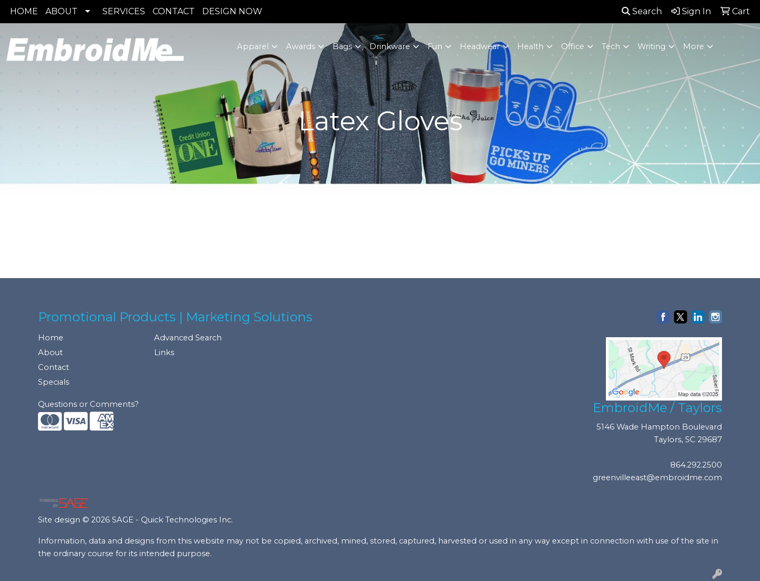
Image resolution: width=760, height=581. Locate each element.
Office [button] (572, 46)
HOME (24, 11)
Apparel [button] (253, 46)
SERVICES (123, 11)
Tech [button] (611, 46)
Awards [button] (300, 46)
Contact (53, 367)
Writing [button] (652, 46)
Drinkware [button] (389, 46)
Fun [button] (435, 46)
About (50, 352)
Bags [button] (342, 46)
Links (164, 352)
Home (50, 337)
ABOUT (61, 11)
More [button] (693, 46)
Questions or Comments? (88, 404)
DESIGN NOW (232, 11)
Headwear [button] (480, 46)
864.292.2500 (696, 465)
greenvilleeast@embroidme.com (657, 477)
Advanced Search (188, 337)
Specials (53, 382)
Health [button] (530, 46)
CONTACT (174, 11)
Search (642, 11)
